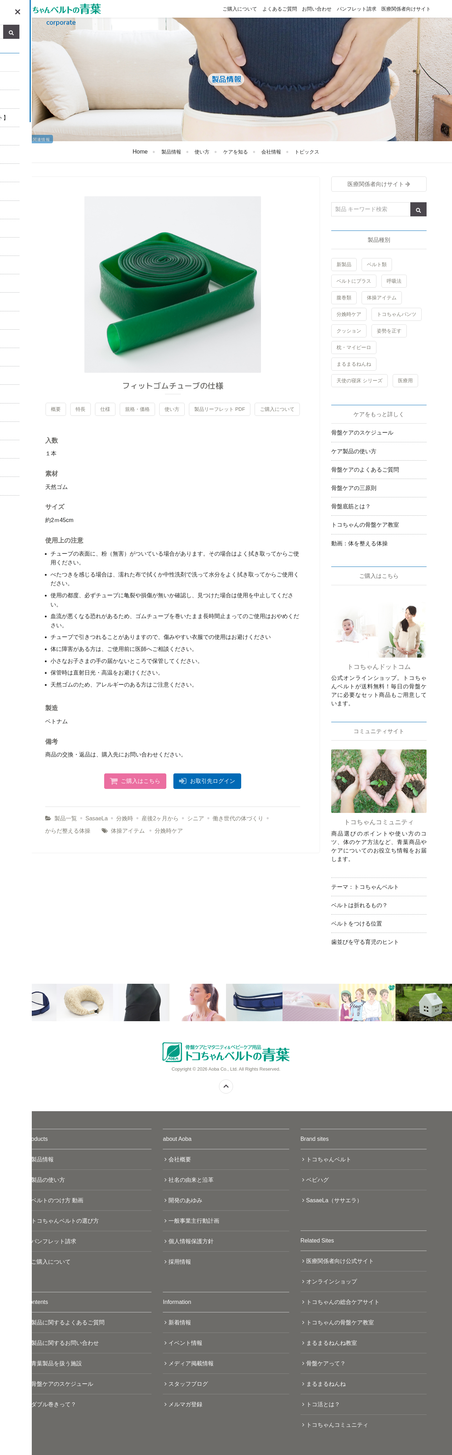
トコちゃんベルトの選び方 (65, 1221)
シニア (195, 818)
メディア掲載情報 (191, 1363)
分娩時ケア (169, 831)
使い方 (202, 152)
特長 (80, 409)
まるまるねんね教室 (331, 1343)
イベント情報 (185, 1343)
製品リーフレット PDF (219, 409)
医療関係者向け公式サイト (340, 1261)
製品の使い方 (48, 1180)
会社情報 (271, 152)
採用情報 (179, 1262)
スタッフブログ (188, 1384)
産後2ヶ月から (160, 818)
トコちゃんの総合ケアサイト (343, 1302)
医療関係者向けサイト (406, 9)
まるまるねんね (354, 364)
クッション (349, 331)
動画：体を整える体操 (359, 543)
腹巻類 (344, 297)
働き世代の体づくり (238, 818)
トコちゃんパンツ (396, 314)
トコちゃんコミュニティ (337, 1425)
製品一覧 (65, 818)
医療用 (405, 380)
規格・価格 (137, 409)
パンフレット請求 (356, 9)
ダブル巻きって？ (53, 1404)
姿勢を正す (389, 331)
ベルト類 (377, 264)
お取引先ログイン (212, 781)
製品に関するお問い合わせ (65, 1343)
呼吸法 (394, 281)
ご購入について (239, 9)
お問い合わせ (317, 9)
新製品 (344, 264)
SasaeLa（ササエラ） (334, 1200)
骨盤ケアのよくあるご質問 (365, 470)
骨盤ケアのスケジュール (362, 433)
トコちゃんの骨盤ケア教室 (365, 525)
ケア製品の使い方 (353, 451)
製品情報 (171, 152)
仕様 (105, 409)
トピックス (307, 152)
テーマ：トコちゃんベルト (365, 887)
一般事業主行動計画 (193, 1221)
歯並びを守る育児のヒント (365, 942)
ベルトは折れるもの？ (359, 905)
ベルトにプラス (354, 281)
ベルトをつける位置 (356, 924)
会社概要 (179, 1159)
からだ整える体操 (67, 831)
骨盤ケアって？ (326, 1363)
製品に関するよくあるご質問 (68, 1322)
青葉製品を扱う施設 (56, 1363)
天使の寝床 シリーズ (359, 380)
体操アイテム (128, 831)
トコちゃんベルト (328, 1159)
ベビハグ (317, 1180)
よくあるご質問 (279, 9)
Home (140, 152)
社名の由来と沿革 (191, 1180)
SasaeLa (96, 818)
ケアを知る (235, 152)
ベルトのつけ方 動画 (57, 1200)
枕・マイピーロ (354, 347)
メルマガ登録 (185, 1404)
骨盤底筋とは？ (351, 506)
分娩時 (124, 818)
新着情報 (179, 1322)
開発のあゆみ (185, 1200)
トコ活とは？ (323, 1404)
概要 (56, 409)
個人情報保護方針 (191, 1241)
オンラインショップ (331, 1282)
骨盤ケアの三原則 (353, 488)
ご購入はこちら (140, 781)
